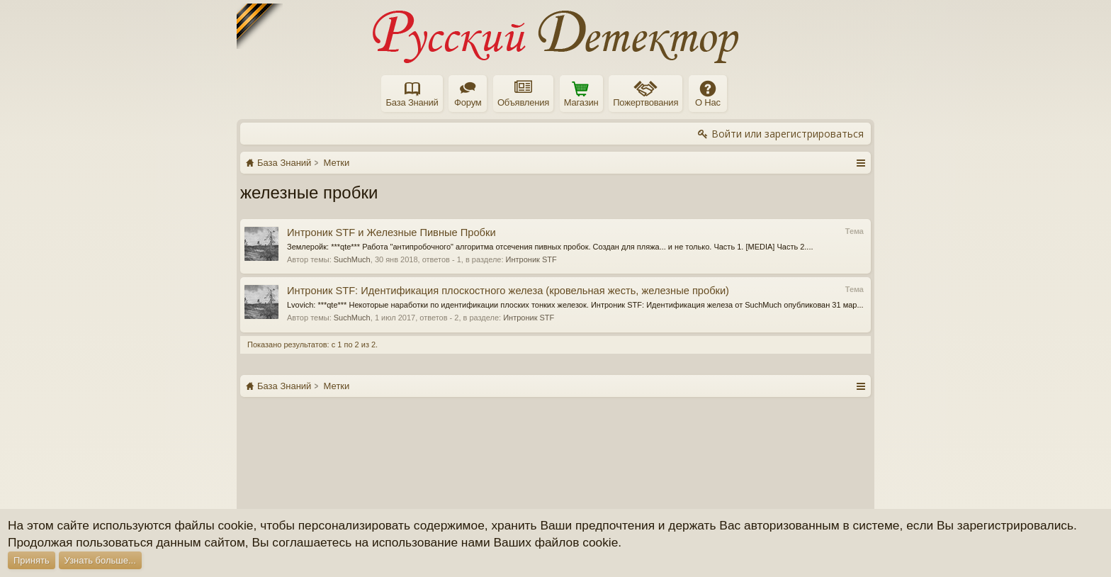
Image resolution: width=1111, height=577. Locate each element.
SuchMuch (352, 259)
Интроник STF (531, 259)
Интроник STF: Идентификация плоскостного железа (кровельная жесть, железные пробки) (508, 290)
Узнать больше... (100, 560)
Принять (31, 560)
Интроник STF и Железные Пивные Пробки (391, 232)
